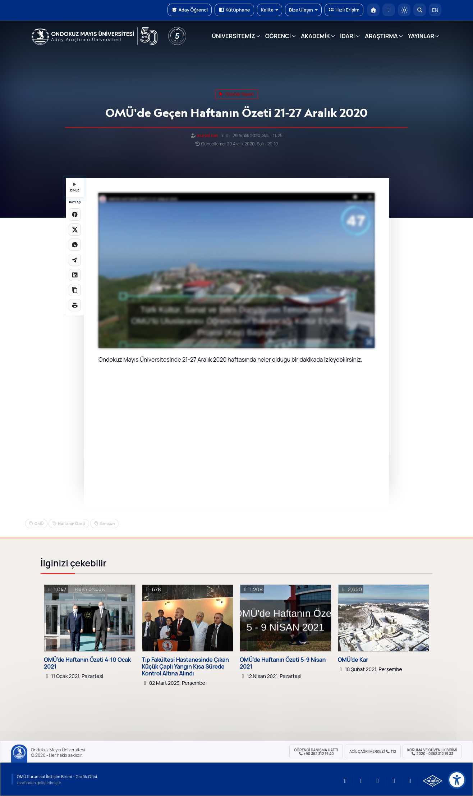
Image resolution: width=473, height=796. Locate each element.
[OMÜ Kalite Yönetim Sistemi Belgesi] (432, 781)
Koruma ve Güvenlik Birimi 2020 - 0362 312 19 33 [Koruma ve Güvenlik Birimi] (432, 751)
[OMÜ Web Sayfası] (94, 36)
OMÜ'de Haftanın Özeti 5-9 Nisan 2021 (283, 663)
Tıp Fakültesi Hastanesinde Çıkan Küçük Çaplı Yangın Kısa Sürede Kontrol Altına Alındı (185, 666)
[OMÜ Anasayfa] (373, 10)
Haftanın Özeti (71, 523)
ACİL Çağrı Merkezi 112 (372, 751)
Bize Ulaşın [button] (303, 9)
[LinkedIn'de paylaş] (75, 275)
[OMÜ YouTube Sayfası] (345, 781)
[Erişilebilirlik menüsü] (457, 780)
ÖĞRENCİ (278, 36)
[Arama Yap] (419, 10)
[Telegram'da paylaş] (75, 260)
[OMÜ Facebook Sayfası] (410, 781)
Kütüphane (234, 9)
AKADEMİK (315, 36)
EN (435, 9)
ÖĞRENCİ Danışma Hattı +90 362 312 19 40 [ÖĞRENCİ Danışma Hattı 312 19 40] (316, 751)
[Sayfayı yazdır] (75, 305)
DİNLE (74, 188)
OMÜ (39, 523)
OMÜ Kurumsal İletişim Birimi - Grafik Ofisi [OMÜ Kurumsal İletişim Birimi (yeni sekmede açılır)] (57, 776)
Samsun (107, 523)
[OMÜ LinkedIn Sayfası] (361, 781)
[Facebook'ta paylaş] (75, 214)
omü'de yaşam (236, 94)
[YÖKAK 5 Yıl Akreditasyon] (177, 36)
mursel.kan (207, 135)
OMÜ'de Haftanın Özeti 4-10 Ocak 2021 (87, 663)
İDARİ (347, 36)
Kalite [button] (269, 9)
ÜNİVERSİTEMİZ (233, 36)
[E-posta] (388, 10)
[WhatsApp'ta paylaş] (75, 245)
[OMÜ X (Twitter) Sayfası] (394, 781)
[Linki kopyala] (75, 290)
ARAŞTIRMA (381, 36)
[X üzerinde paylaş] (75, 229)
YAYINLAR (421, 36)
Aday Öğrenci (189, 9)
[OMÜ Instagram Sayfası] (378, 781)
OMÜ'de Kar (353, 659)
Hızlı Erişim (344, 9)
